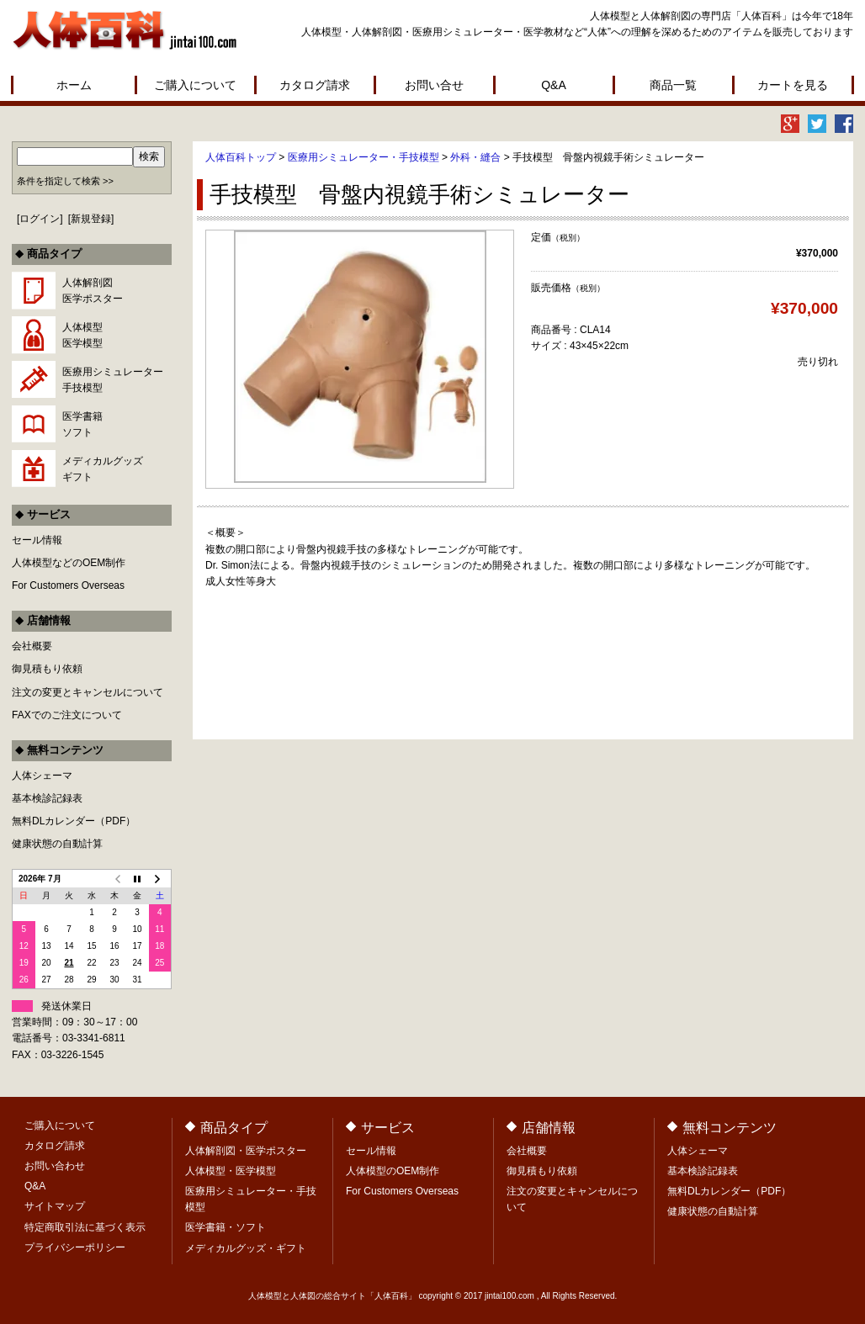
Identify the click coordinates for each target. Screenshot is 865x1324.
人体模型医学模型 (82, 335)
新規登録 (91, 219)
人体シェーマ (42, 775)
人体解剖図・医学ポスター (245, 1151)
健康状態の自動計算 (57, 844)
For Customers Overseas (68, 585)
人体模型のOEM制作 (392, 1171)
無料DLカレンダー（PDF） (73, 821)
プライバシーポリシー (74, 1247)
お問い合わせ (54, 1166)
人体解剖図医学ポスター (92, 291)
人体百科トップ (240, 157)
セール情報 (37, 540)
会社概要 (32, 646)
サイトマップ (54, 1206)
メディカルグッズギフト (102, 469)
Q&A (553, 85)
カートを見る (792, 85)
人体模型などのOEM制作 (68, 563)
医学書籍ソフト (82, 424)
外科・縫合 (475, 157)
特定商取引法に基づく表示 (85, 1227)
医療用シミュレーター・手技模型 (363, 157)
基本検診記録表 (47, 798)
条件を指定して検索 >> (65, 181)
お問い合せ (434, 85)
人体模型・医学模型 (230, 1171)
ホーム (74, 85)
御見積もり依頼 (47, 669)
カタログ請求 (314, 85)
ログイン (39, 219)
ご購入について (195, 85)
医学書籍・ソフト (225, 1227)
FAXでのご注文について (67, 715)
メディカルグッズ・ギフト (245, 1248)
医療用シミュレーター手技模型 (112, 380)
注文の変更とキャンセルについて (87, 692)
